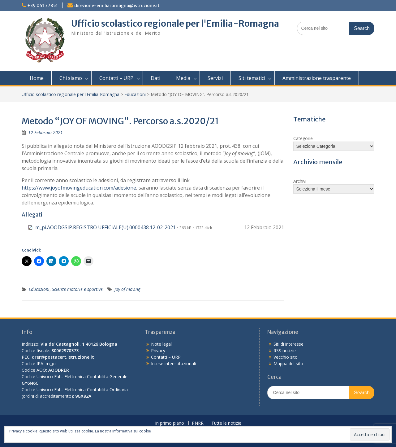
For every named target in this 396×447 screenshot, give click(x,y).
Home (37, 78)
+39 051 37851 (42, 5)
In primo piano (169, 423)
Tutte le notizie (226, 423)
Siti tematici (252, 78)
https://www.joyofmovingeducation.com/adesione (79, 187)
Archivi (299, 181)
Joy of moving (127, 289)
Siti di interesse (288, 344)
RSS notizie (284, 350)
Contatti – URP (116, 78)
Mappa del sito (288, 363)
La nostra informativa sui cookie (123, 431)
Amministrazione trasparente (316, 78)
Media (183, 78)
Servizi (215, 78)
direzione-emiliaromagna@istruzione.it (117, 5)
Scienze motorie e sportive (77, 289)
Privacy (158, 350)
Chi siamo (70, 78)
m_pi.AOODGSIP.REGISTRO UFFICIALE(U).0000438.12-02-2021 (105, 227)
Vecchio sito (285, 357)
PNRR (198, 423)
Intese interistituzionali (173, 363)
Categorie (303, 138)
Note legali (162, 344)
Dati (155, 78)
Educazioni (135, 94)
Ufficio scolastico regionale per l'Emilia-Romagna (175, 23)
